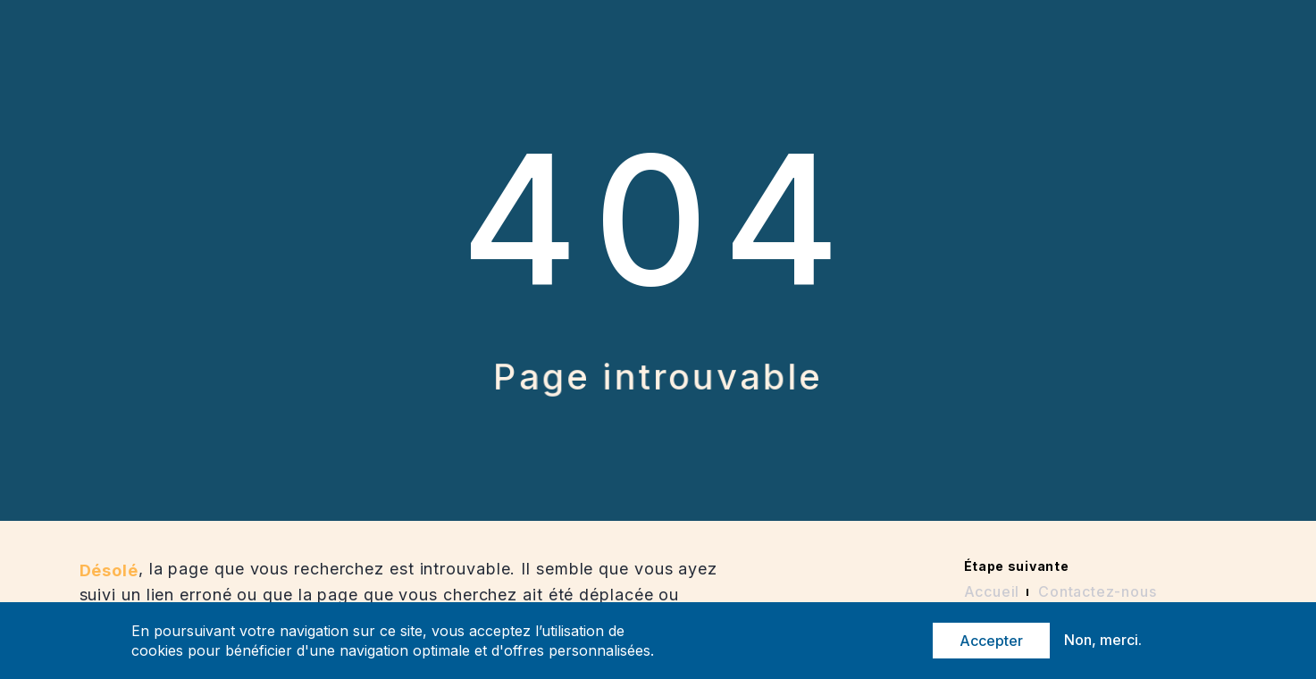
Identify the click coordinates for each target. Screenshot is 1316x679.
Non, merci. (1103, 641)
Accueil (992, 591)
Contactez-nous (1097, 591)
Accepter (991, 641)
